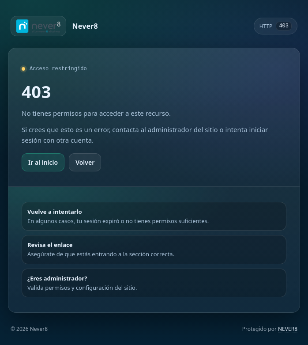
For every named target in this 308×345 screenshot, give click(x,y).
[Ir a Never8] (54, 26)
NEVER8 (287, 329)
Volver (84, 162)
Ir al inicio (43, 162)
